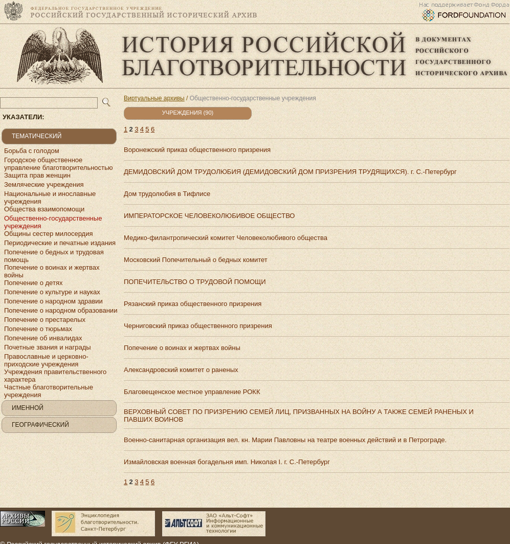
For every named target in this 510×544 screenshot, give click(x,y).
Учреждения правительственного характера (55, 375)
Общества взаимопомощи (44, 209)
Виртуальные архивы (154, 98)
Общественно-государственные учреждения (53, 222)
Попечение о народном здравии (53, 301)
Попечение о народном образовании (60, 310)
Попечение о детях (33, 283)
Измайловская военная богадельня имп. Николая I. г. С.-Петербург (227, 462)
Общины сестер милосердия (48, 233)
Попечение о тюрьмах (38, 329)
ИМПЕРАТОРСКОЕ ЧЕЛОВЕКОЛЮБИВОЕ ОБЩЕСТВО (209, 216)
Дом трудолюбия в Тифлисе (167, 194)
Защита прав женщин (37, 175)
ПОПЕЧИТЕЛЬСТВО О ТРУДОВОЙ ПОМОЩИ (195, 282)
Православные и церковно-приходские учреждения (46, 360)
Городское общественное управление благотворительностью (58, 163)
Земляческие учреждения (44, 184)
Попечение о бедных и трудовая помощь (54, 256)
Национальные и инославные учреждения (50, 197)
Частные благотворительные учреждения (48, 391)
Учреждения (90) (187, 113)
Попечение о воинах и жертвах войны (52, 271)
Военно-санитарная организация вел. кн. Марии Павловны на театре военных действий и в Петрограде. (285, 440)
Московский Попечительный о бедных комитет (196, 260)
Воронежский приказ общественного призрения (197, 150)
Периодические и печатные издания (60, 243)
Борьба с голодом (31, 151)
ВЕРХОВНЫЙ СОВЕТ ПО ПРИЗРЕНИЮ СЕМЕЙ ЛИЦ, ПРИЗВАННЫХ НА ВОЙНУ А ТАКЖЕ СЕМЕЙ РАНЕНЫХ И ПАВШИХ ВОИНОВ (299, 415)
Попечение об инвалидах (43, 338)
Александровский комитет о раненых (181, 370)
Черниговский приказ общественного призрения (198, 326)
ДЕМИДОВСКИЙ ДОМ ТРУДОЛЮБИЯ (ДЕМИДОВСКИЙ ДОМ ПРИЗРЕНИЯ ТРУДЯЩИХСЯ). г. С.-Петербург (290, 172)
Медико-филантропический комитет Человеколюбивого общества (225, 238)
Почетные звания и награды (47, 347)
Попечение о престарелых (44, 319)
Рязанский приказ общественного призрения (192, 304)
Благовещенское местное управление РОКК (192, 392)
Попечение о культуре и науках (52, 292)
